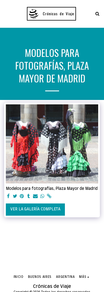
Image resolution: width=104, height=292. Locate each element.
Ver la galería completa (35, 209)
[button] (6, 13)
